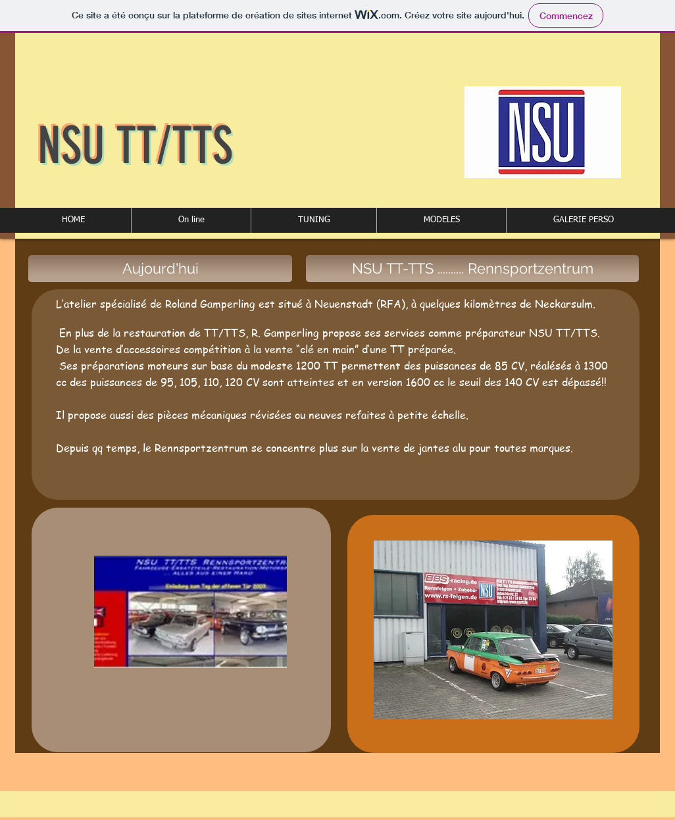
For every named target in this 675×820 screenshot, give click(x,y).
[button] (191, 220)
